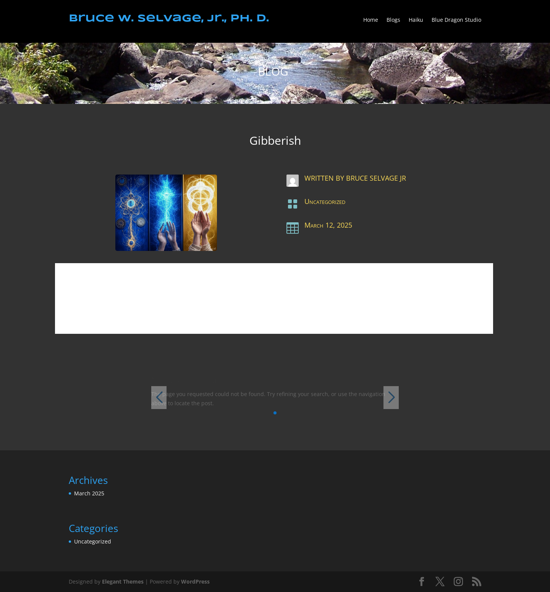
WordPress (195, 581)
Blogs (393, 20)
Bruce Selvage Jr (376, 178)
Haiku (416, 20)
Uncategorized (324, 201)
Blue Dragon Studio (456, 20)
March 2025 (89, 493)
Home (370, 20)
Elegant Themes (123, 581)
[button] (275, 412)
